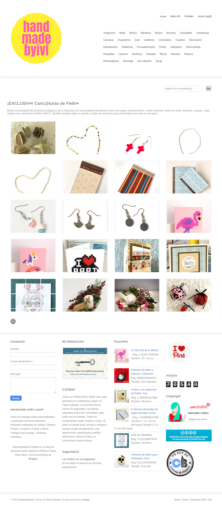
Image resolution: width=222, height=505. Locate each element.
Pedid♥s (188, 16)
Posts (185, 499)
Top (210, 499)
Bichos (133, 32)
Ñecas (163, 54)
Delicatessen (110, 47)
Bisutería (146, 32)
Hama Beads (193, 47)
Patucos (188, 54)
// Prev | (13, 321)
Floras (162, 47)
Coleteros (149, 40)
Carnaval (108, 40)
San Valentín (144, 61)
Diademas (127, 47)
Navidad (150, 54)
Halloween (176, 47)
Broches (171, 32)
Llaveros (123, 54)
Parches (175, 54)
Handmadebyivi (26, 499)
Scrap (159, 61)
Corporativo (165, 40)
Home (177, 499)
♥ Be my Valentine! (141, 435)
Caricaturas (202, 32)
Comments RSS (198, 499)
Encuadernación (146, 47)
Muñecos (137, 54)
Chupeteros (123, 40)
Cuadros (180, 40)
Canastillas (186, 32)
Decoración (195, 40)
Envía (10, 110)
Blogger (33, 458)
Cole (137, 40)
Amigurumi (109, 32)
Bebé (122, 32)
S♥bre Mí (175, 16)
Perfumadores (111, 61)
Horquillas (108, 54)
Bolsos (158, 32)
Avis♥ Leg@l (205, 16)
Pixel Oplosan (53, 499)
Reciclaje (128, 61)
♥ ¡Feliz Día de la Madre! (145, 350)
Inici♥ (163, 16)
